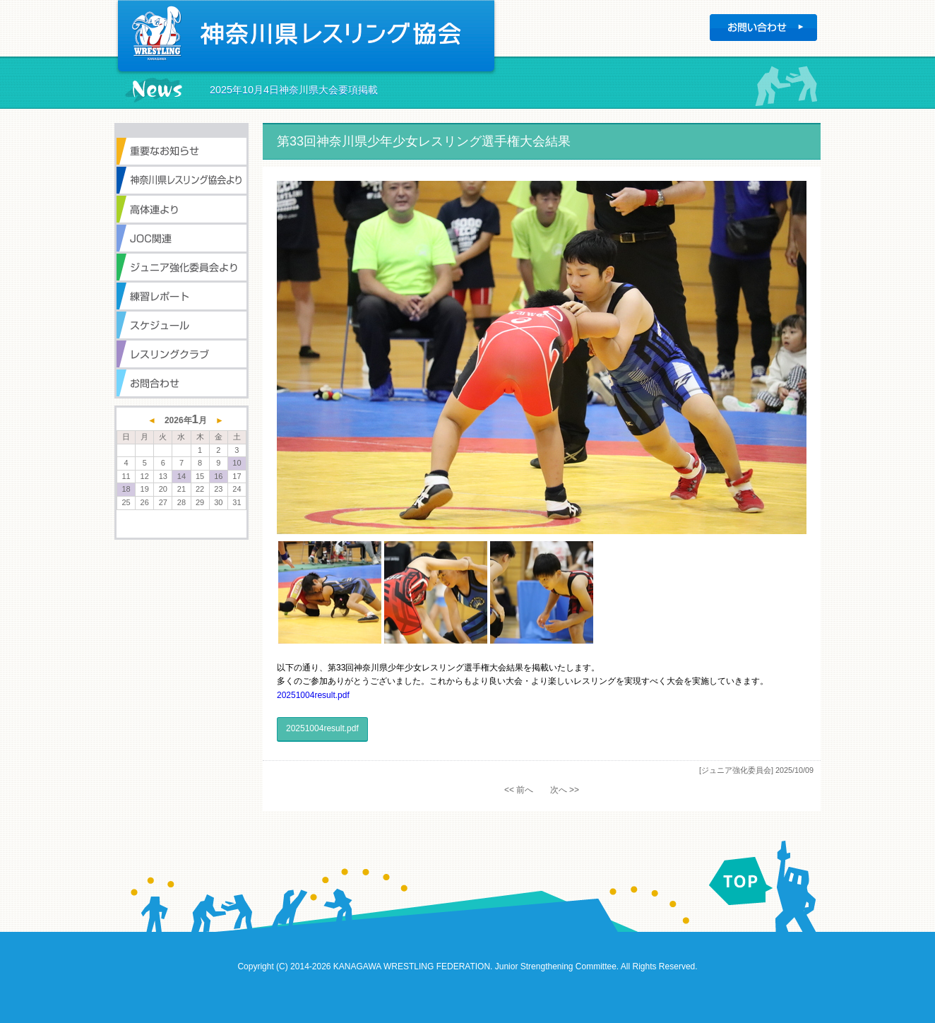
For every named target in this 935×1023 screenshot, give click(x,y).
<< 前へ (518, 790)
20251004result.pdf (313, 695)
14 (181, 476)
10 (236, 463)
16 (218, 476)
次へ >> (564, 790)
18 (125, 489)
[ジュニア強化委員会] (736, 770)
